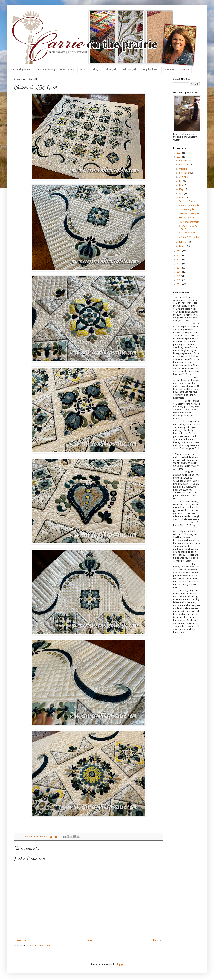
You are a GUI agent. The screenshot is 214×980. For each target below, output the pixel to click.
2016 (179, 280)
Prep (82, 69)
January (183, 246)
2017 (179, 276)
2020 (179, 264)
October (183, 169)
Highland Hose (151, 69)
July (181, 181)
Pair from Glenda (187, 201)
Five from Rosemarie (189, 222)
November (184, 164)
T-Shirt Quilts (110, 69)
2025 (179, 153)
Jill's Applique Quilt (187, 218)
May (181, 189)
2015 (179, 284)
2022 (179, 255)
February (183, 242)
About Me (169, 69)
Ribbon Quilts (130, 69)
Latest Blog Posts (20, 69)
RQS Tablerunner (187, 233)
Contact (184, 69)
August (182, 177)
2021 (179, 259)
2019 (179, 268)
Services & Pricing (45, 69)
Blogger (120, 964)
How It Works (67, 69)
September (184, 173)
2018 (179, 272)
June (181, 185)
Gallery (94, 69)
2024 (179, 157)
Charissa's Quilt (186, 209)
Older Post (157, 940)
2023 (179, 251)
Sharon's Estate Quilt (189, 205)
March (182, 197)
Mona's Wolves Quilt (189, 237)
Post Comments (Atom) (38, 945)
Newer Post (20, 940)
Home (89, 940)
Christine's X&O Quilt (189, 213)
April (181, 193)
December (184, 160)
